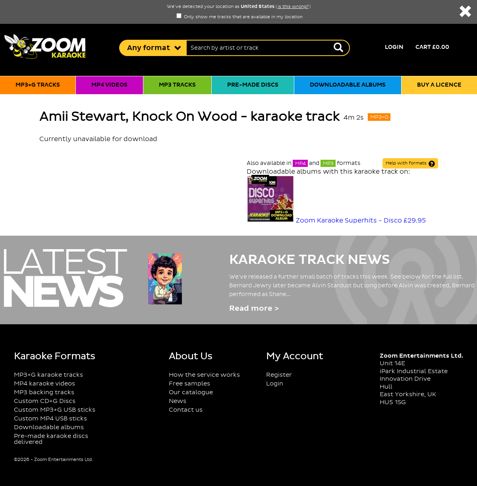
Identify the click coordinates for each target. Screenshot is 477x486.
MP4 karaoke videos (44, 383)
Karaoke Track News (309, 260)
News (177, 401)
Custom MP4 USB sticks (50, 418)
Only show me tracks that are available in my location (239, 17)
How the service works (204, 375)
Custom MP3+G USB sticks (54, 410)
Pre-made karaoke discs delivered (51, 439)
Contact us (186, 410)
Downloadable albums (348, 85)
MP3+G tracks (37, 85)
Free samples (189, 383)
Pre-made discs (252, 85)
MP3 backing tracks (44, 392)
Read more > (254, 308)
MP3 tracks (177, 85)
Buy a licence (439, 85)
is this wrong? (293, 7)
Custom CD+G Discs (44, 401)
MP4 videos (109, 85)
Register (279, 375)
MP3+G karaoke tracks (48, 375)
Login (394, 47)
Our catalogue (191, 392)
